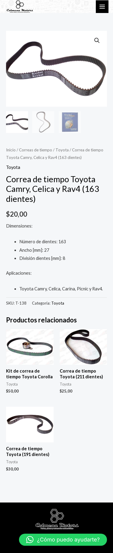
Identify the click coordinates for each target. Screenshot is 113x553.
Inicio (11, 149)
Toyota (62, 149)
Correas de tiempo (35, 149)
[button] (97, 40)
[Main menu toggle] (102, 6)
